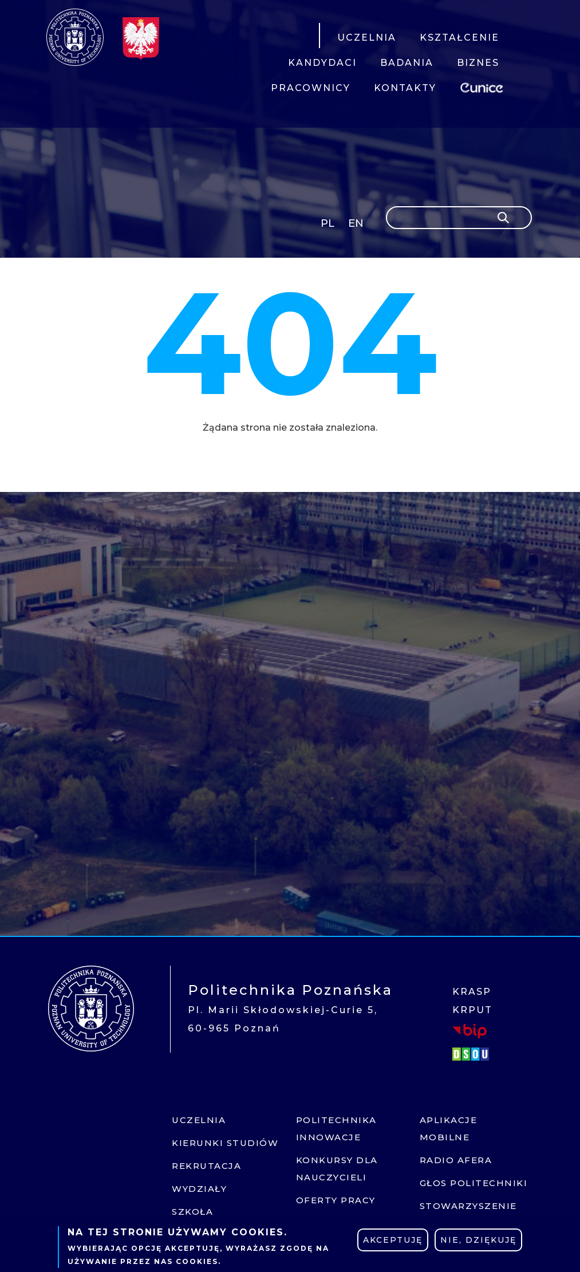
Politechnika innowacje (336, 1129)
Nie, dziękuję (478, 1240)
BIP (469, 1030)
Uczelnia (199, 1120)
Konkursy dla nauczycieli (337, 1169)
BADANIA (406, 62)
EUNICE (484, 86)
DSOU (472, 1053)
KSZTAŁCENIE (459, 37)
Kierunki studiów (225, 1142)
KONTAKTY (405, 87)
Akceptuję (393, 1240)
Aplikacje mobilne (449, 1129)
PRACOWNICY (310, 87)
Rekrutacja (206, 1165)
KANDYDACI (322, 62)
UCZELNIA (366, 37)
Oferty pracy (336, 1200)
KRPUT (472, 1010)
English (357, 225)
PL (327, 223)
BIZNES (478, 62)
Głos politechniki (474, 1183)
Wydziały (199, 1188)
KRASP (471, 991)
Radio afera (456, 1160)
